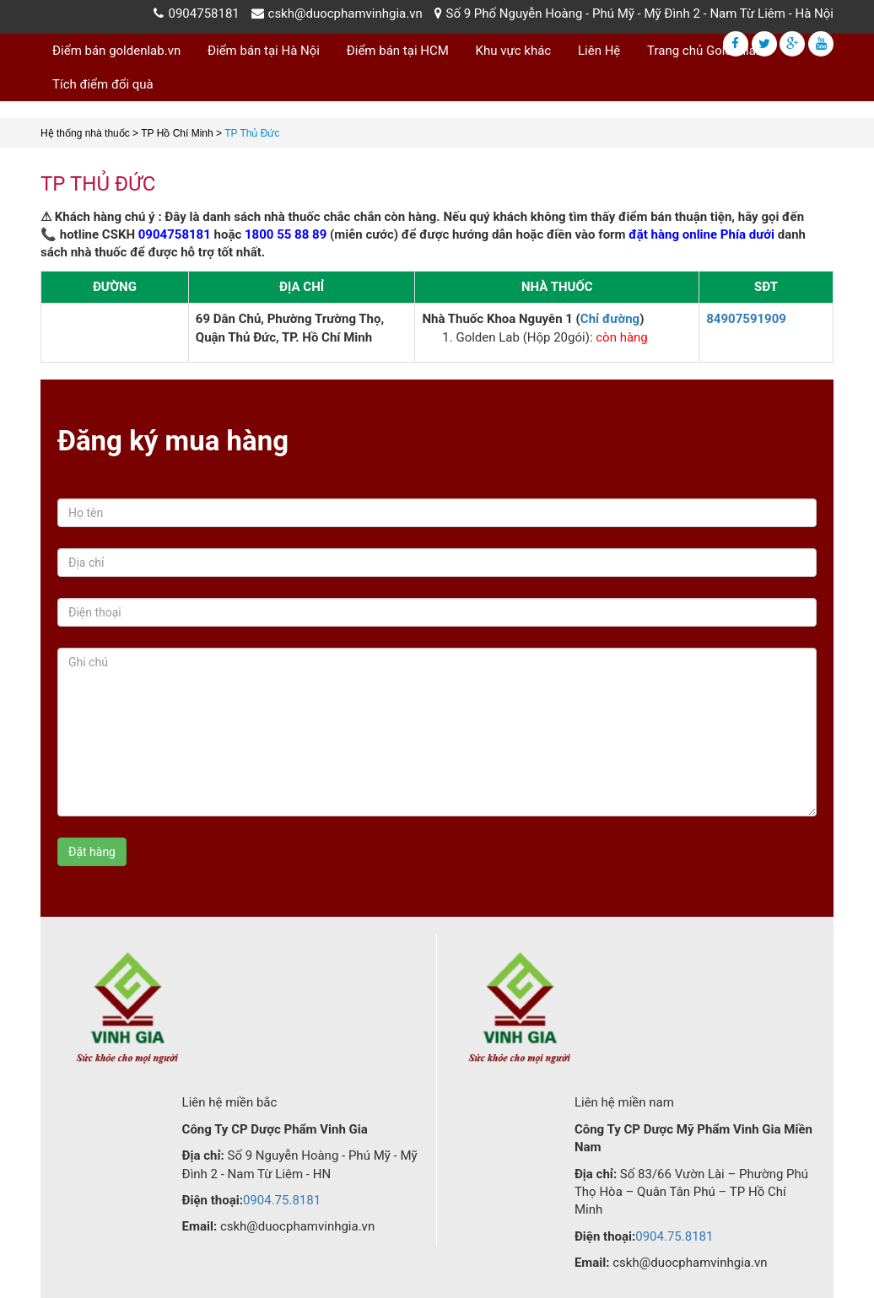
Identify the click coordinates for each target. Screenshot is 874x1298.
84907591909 (746, 318)
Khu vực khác (514, 50)
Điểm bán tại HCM (398, 50)
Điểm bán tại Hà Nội (264, 50)
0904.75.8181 (282, 1200)
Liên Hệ (599, 50)
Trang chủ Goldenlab (705, 50)
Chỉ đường (609, 318)
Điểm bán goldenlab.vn (116, 50)
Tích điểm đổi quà (103, 84)
